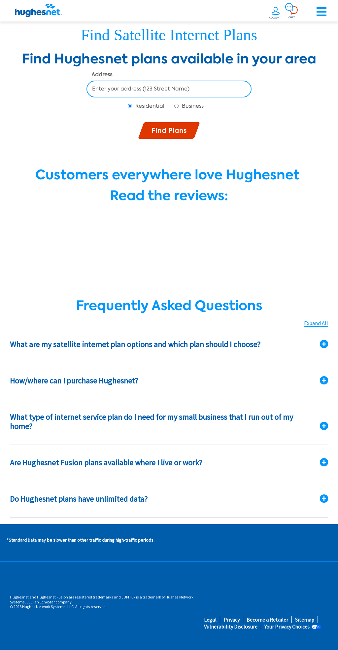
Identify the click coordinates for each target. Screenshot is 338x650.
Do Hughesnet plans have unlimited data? (79, 499)
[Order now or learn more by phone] (306, 11)
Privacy (231, 620)
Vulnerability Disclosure (230, 627)
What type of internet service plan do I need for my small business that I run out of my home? (151, 422)
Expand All (316, 323)
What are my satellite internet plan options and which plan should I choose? (135, 344)
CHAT (291, 17)
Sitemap (304, 620)
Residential (149, 106)
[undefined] (275, 11)
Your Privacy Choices (287, 627)
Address (101, 75)
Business (193, 106)
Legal (210, 620)
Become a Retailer (267, 620)
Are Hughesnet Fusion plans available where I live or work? (106, 462)
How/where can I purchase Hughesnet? (74, 381)
